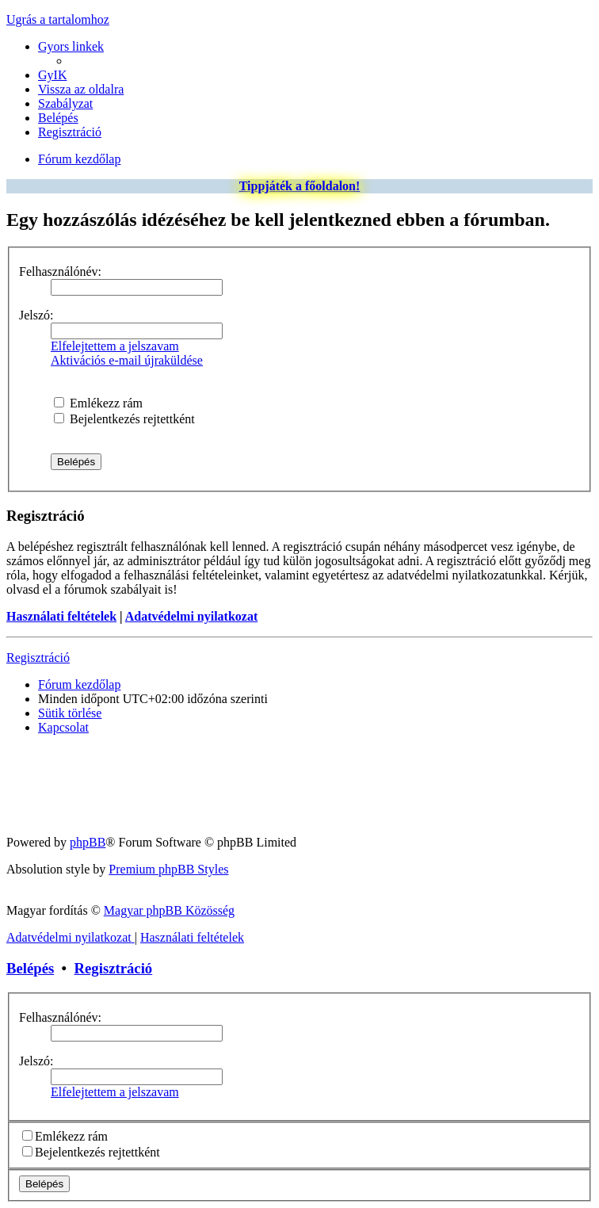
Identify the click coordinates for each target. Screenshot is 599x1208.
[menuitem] (52, 75)
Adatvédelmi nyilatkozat (191, 616)
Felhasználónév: (60, 271)
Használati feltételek (61, 616)
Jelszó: (36, 315)
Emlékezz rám (98, 403)
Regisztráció (38, 657)
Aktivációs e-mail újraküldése (127, 360)
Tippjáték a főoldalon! (300, 186)
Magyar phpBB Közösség (169, 910)
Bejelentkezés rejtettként (124, 419)
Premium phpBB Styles (168, 869)
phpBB (87, 842)
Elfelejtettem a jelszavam (115, 346)
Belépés (30, 968)
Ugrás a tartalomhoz (57, 19)
